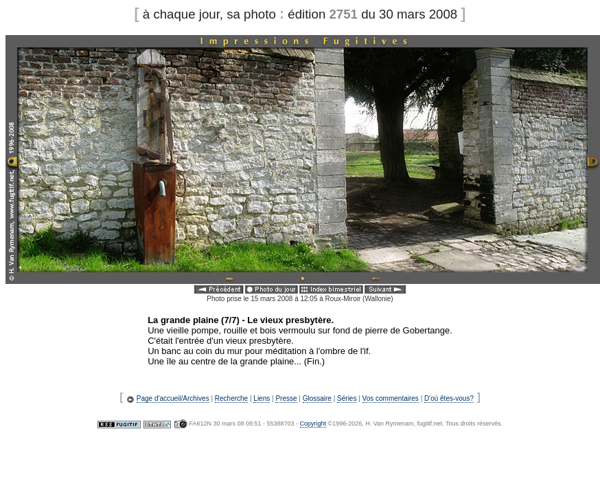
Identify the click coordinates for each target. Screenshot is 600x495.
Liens (261, 398)
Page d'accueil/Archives (173, 398)
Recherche (231, 398)
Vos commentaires (390, 398)
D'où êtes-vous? (449, 398)
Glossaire (317, 398)
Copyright (313, 423)
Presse (286, 398)
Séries (346, 398)
